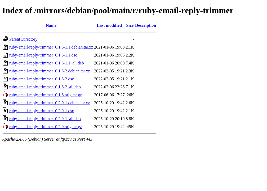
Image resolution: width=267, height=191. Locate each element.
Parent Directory (23, 39)
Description (145, 25)
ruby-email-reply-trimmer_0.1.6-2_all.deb (45, 87)
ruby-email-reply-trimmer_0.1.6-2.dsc (41, 79)
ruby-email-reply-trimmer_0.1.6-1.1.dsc (43, 55)
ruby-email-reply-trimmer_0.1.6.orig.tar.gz (45, 95)
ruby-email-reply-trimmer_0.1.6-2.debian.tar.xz (49, 71)
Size (130, 25)
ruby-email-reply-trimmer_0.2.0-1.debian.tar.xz (49, 103)
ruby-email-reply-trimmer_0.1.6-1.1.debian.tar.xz (51, 47)
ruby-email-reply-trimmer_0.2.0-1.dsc (41, 110)
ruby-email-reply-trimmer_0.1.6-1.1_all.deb (46, 63)
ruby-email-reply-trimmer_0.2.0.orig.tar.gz (45, 126)
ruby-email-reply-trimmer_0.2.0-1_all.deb (45, 118)
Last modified (109, 25)
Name (51, 25)
